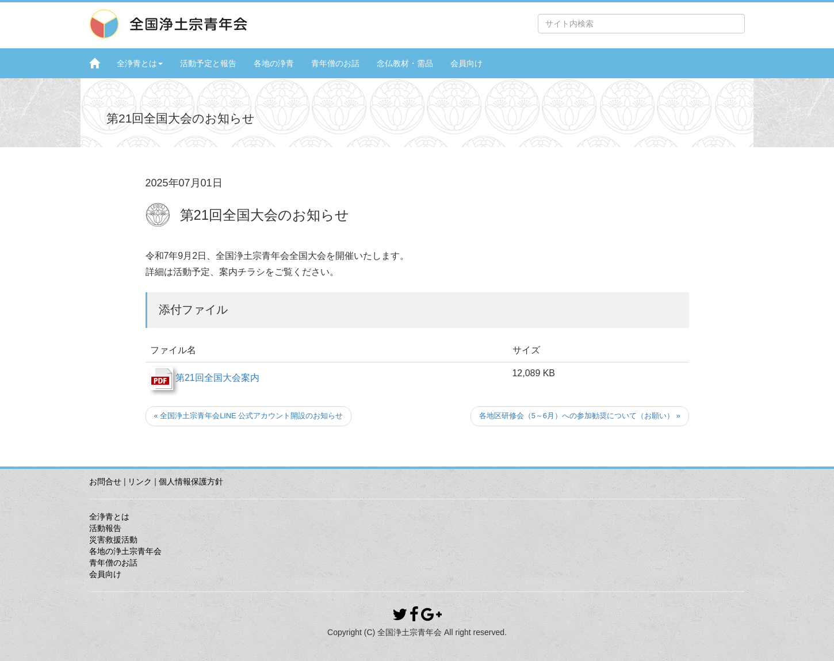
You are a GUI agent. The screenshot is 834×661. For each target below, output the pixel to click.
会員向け (466, 63)
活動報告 (105, 528)
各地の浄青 (274, 63)
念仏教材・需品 (405, 63)
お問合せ (105, 481)
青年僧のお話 (335, 63)
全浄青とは (140, 63)
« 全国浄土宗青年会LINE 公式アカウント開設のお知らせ (248, 415)
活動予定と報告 (208, 63)
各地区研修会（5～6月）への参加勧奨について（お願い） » (579, 415)
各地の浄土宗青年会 (125, 551)
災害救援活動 (113, 539)
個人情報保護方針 (191, 481)
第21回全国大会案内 (204, 378)
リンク (140, 481)
